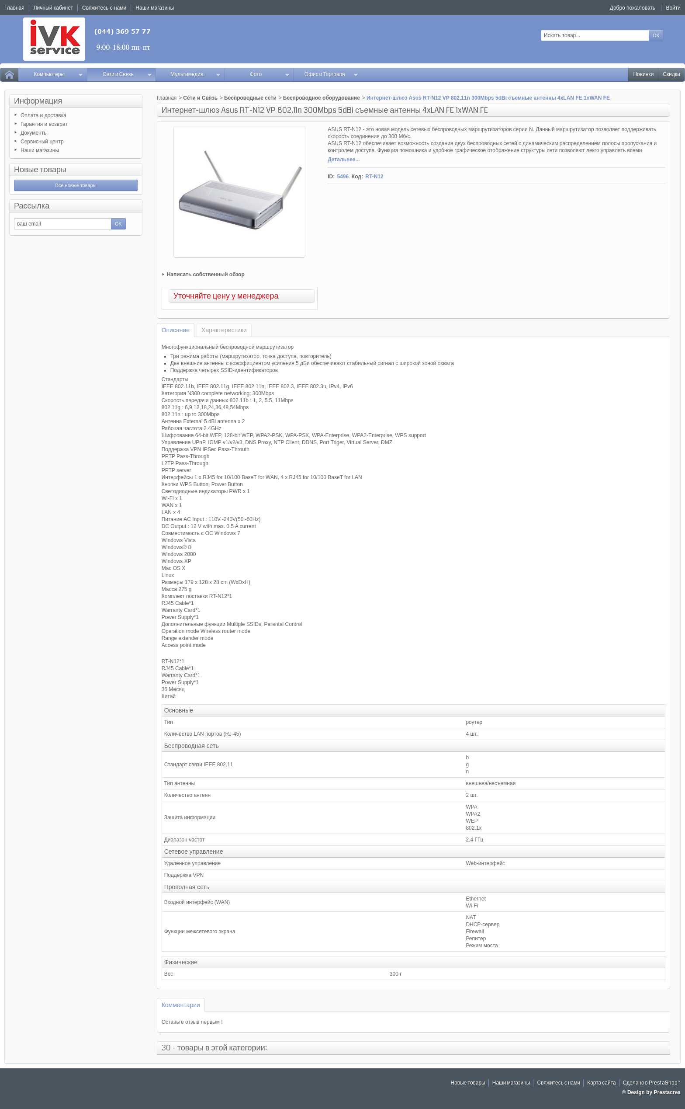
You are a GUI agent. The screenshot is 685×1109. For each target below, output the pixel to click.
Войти (673, 8)
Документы (34, 133)
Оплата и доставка (43, 115)
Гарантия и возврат (44, 124)
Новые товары (40, 169)
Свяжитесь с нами (558, 1083)
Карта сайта (601, 1083)
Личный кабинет (53, 8)
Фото (270, 74)
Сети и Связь (127, 74)
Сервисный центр (42, 142)
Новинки (643, 74)
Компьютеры (58, 74)
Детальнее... (344, 159)
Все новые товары (76, 185)
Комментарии (181, 1005)
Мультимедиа (195, 74)
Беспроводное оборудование (321, 98)
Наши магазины (40, 150)
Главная (167, 98)
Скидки (671, 74)
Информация (38, 101)
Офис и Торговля (331, 74)
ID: (331, 177)
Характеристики (224, 330)
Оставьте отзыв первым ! (192, 1022)
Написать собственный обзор (206, 274)
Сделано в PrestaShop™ (652, 1083)
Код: (357, 177)
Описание (176, 330)
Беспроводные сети (250, 98)
